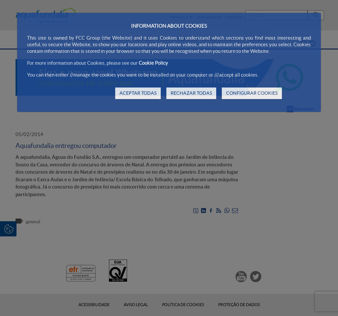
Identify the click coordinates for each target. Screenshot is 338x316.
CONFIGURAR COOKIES (252, 93)
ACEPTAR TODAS (137, 93)
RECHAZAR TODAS (191, 93)
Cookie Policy (153, 63)
